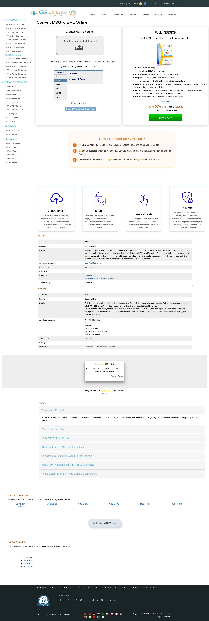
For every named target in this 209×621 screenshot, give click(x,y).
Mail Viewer (12, 147)
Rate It (104, 393)
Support (146, 15)
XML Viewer (12, 163)
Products (133, 15)
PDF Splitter (12, 94)
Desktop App (117, 15)
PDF (58, 76)
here (195, 228)
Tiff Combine (12, 117)
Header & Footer (78, 79)
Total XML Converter (16, 51)
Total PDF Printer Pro (16, 110)
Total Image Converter (16, 70)
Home (92, 15)
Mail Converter (84, 588)
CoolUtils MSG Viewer (93, 263)
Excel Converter (125, 588)
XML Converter (138, 588)
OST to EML (28, 561)
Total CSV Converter (16, 47)
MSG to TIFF (145, 504)
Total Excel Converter (16, 40)
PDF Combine (13, 87)
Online (103, 15)
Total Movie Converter (16, 78)
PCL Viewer (12, 155)
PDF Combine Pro (15, 91)
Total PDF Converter (16, 32)
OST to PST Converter (16, 66)
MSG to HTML (83, 504)
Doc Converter (97, 588)
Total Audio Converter (16, 74)
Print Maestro (13, 130)
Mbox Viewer (12, 151)
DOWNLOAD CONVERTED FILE (80, 109)
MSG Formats (90, 275)
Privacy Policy (50, 614)
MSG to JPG (114, 504)
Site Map (40, 614)
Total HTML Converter (16, 28)
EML (58, 80)
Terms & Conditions (64, 614)
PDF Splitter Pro (14, 98)
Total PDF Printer (14, 106)
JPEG (58, 93)
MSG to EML (28, 566)
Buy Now (165, 117)
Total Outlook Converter (17, 59)
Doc (58, 85)
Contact (158, 15)
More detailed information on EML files (100, 347)
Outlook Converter (70, 588)
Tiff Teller (11, 121)
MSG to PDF (21, 504)
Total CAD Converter (16, 44)
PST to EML (28, 558)
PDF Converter (56, 588)
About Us (172, 15)
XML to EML (28, 563)
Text (58, 97)
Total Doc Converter (15, 36)
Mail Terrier (12, 134)
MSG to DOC (52, 504)
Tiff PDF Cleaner (14, 102)
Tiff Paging (12, 114)
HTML (59, 89)
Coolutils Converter (15, 24)
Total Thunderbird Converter (19, 62)
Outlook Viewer (13, 143)
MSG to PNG (176, 504)
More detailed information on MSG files (100, 278)
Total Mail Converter (13, 55)
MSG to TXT (21, 507)
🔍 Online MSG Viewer (104, 523)
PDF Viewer (12, 159)
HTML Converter (110, 588)
